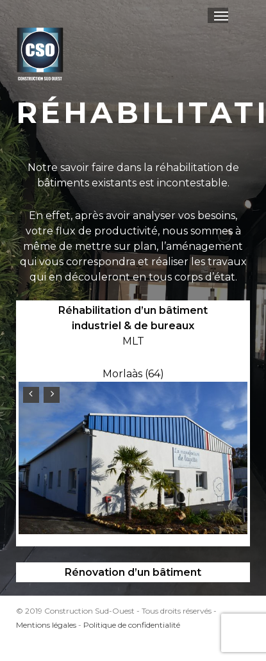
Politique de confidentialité (131, 625)
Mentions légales (46, 625)
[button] (221, 15)
